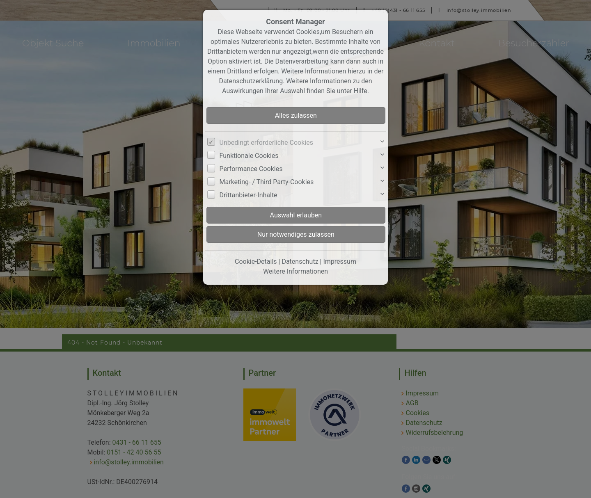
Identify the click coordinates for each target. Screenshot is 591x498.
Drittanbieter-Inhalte (248, 195)
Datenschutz (300, 261)
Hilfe (360, 91)
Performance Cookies (251, 169)
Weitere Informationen (295, 271)
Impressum (339, 261)
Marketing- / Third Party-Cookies (267, 182)
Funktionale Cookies (249, 156)
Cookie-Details (256, 261)
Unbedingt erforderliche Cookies (266, 142)
